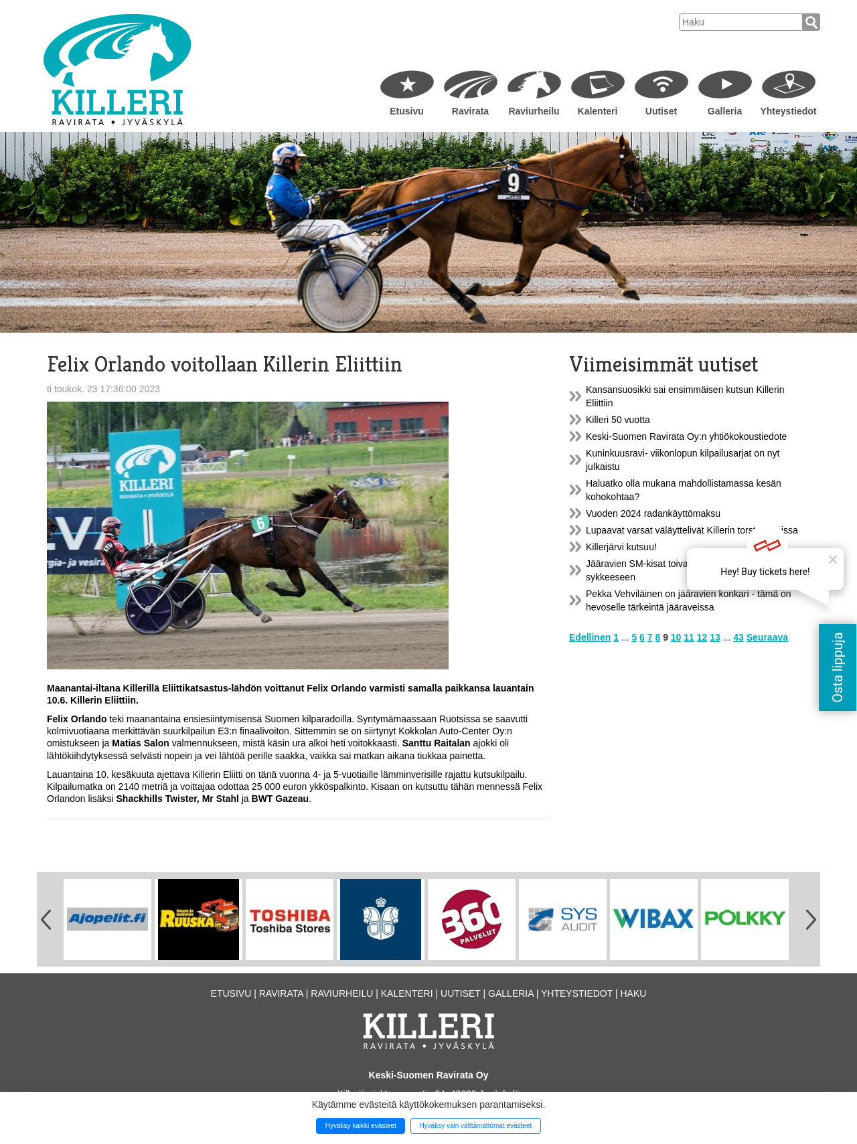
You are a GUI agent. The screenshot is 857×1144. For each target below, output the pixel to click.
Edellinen (590, 637)
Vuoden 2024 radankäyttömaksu (653, 513)
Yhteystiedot (788, 111)
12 (702, 637)
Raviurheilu (533, 111)
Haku (633, 993)
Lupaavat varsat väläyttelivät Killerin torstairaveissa (692, 530)
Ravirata (470, 111)
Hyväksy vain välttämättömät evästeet (475, 1125)
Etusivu (407, 111)
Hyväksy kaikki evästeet (360, 1125)
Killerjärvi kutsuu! (621, 547)
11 (689, 637)
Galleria (725, 111)
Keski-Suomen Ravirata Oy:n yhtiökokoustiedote (686, 436)
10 (676, 637)
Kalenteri (598, 111)
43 (738, 637)
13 (715, 637)
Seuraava (767, 637)
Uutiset (661, 111)
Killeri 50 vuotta (618, 419)
